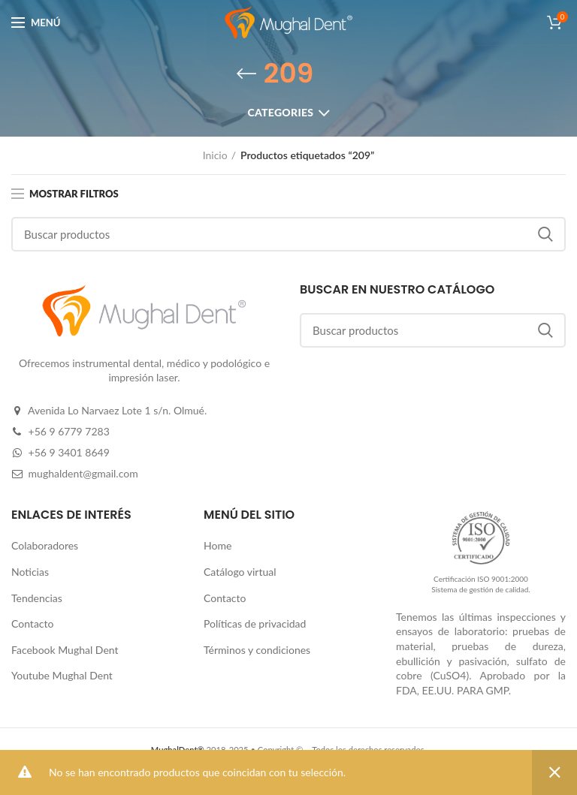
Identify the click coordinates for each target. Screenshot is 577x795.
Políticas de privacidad (255, 623)
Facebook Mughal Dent (65, 649)
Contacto (32, 623)
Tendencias (36, 598)
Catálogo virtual (240, 571)
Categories (280, 112)
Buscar (545, 234)
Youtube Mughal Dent (62, 675)
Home (217, 545)
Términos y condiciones (257, 649)
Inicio (215, 155)
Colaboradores (44, 545)
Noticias (30, 571)
